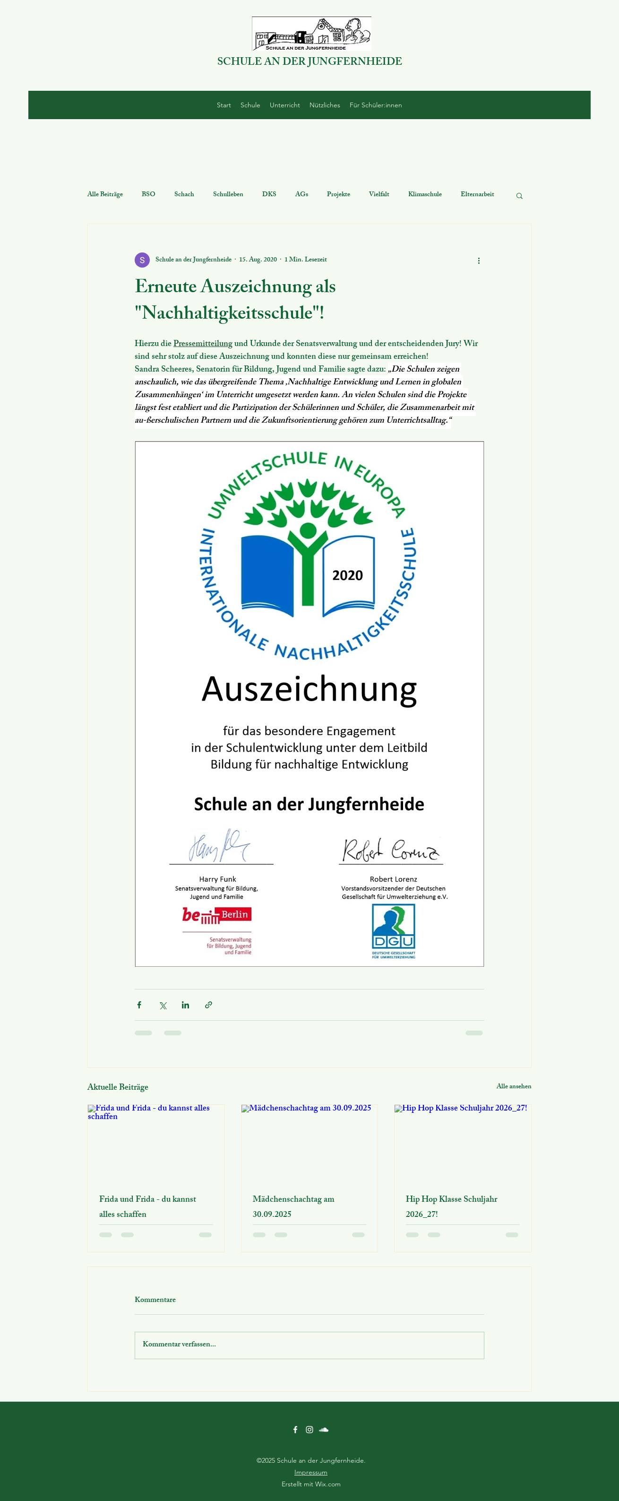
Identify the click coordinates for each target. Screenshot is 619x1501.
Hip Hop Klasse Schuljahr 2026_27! (451, 1208)
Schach (184, 195)
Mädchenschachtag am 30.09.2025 (294, 1208)
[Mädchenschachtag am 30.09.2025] (309, 1143)
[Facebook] (295, 1429)
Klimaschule (425, 195)
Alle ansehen (514, 1087)
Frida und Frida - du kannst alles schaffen (147, 1208)
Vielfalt (379, 195)
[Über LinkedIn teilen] (185, 1004)
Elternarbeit (477, 195)
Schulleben (228, 195)
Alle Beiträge (105, 195)
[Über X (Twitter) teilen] (162, 1004)
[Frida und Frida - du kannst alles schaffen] (156, 1143)
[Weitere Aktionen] (478, 260)
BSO (148, 195)
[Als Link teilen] (208, 1004)
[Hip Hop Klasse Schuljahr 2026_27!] (463, 1143)
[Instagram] (309, 1429)
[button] (519, 195)
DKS (269, 195)
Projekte (338, 195)
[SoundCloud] (323, 1429)
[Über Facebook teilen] (139, 1004)
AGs (301, 195)
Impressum (310, 1472)
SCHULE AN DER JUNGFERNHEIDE (309, 63)
